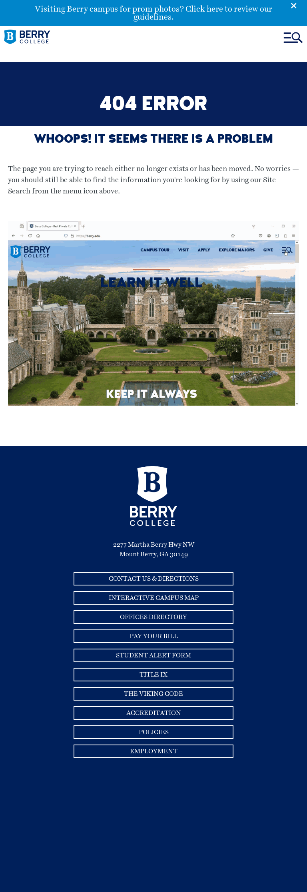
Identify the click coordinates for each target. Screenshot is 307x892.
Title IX (153, 674)
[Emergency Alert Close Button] (299, 5)
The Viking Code (153, 694)
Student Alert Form (153, 655)
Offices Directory (153, 617)
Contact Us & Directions (154, 578)
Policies (154, 732)
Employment (153, 751)
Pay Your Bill (154, 636)
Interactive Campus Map (154, 598)
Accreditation (153, 713)
